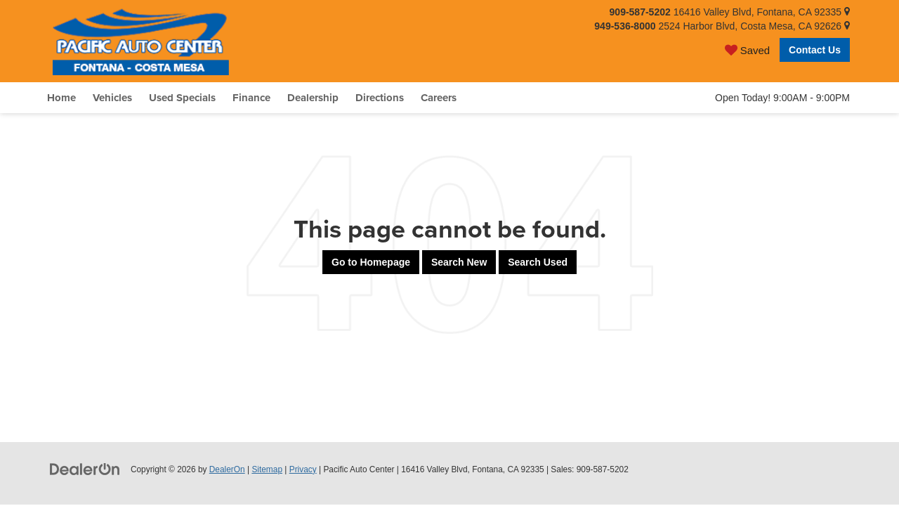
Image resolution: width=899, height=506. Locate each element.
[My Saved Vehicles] (747, 49)
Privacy (303, 469)
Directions (379, 97)
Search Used (537, 262)
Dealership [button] (313, 97)
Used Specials (182, 97)
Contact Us (815, 50)
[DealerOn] (85, 468)
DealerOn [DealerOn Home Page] (227, 469)
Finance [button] (251, 97)
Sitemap (266, 469)
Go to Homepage (371, 262)
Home (61, 97)
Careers (439, 97)
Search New (459, 262)
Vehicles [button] (112, 97)
